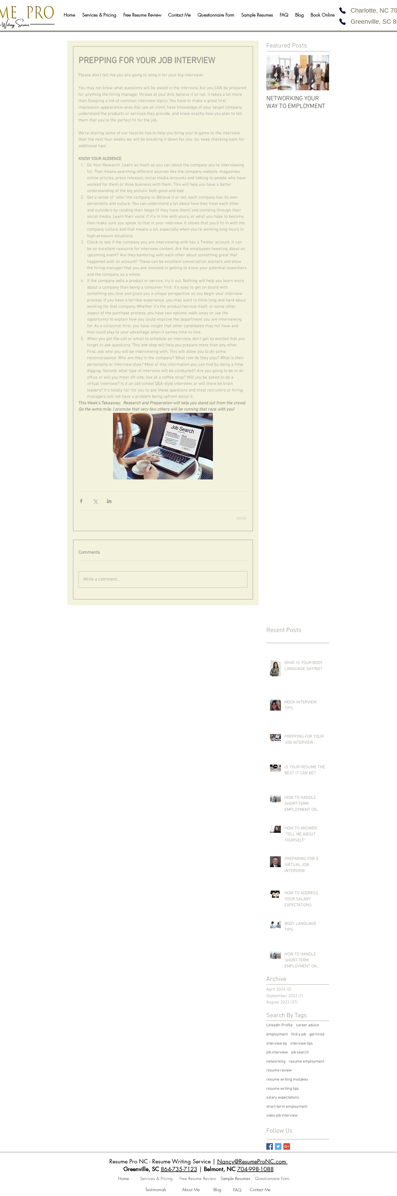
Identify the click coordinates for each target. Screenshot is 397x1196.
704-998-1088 (255, 1169)
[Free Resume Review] (197, 1179)
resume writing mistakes (287, 1079)
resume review (279, 1070)
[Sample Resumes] (235, 1179)
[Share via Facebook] (81, 501)
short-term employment (286, 1106)
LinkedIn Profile (279, 1025)
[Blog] (217, 1190)
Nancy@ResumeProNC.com (251, 1161)
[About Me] (191, 1190)
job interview (277, 1052)
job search (300, 1052)
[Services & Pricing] (156, 1179)
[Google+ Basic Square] (286, 1146)
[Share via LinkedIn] (109, 501)
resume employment (306, 1061)
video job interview (281, 1115)
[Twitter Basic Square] (278, 1146)
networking (275, 1061)
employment (277, 1034)
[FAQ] (237, 1190)
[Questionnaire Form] (272, 1179)
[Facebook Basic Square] (269, 1146)
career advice (307, 1025)
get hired (316, 1034)
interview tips (301, 1043)
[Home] (123, 1179)
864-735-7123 (179, 1169)
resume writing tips (282, 1088)
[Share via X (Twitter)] (95, 501)
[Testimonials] (155, 1190)
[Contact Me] (260, 1190)
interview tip (276, 1043)
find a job (298, 1034)
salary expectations (282, 1097)
